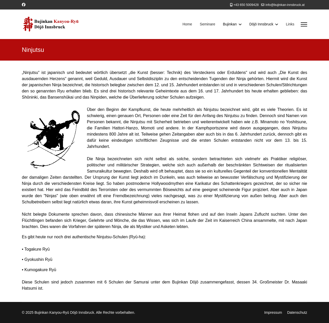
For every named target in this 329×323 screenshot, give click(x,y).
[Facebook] (23, 5)
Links (290, 24)
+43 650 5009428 (246, 5)
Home (187, 24)
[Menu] (304, 24)
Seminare (207, 24)
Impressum (273, 312)
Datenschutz (297, 312)
